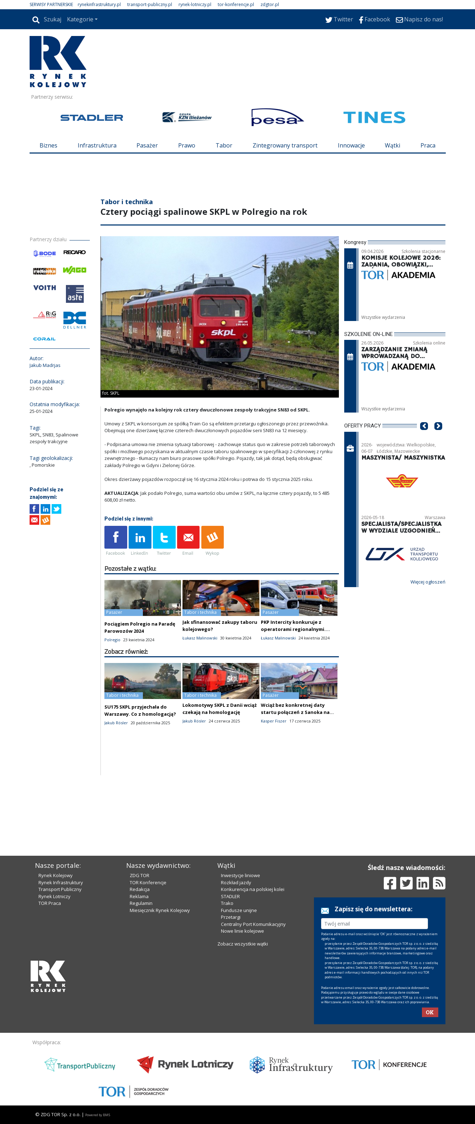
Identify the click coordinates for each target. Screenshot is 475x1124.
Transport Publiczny (60, 889)
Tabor (224, 145)
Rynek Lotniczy (54, 896)
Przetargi (231, 917)
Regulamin (141, 903)
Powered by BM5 (97, 1115)
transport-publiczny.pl (149, 4)
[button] (424, 437)
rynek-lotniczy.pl (195, 4)
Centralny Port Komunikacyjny (253, 924)
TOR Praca (49, 903)
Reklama (139, 896)
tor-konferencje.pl (236, 4)
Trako (227, 903)
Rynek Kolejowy (55, 875)
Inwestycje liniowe (240, 875)
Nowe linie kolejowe (242, 931)
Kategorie (80, 19)
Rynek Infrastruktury (60, 882)
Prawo (186, 145)
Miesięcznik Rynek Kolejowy (160, 910)
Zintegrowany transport (285, 145)
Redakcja (140, 889)
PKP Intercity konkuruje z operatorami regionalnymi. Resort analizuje (293, 629)
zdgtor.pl (269, 4)
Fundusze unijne (239, 910)
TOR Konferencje (148, 882)
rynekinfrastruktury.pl (99, 4)
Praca (427, 145)
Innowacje (351, 145)
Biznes (48, 145)
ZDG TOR (139, 875)
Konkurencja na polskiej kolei (252, 889)
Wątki (392, 145)
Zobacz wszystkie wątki (242, 944)
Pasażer (147, 145)
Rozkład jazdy (236, 882)
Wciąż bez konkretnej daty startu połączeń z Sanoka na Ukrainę (295, 712)
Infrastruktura (97, 145)
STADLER (230, 896)
